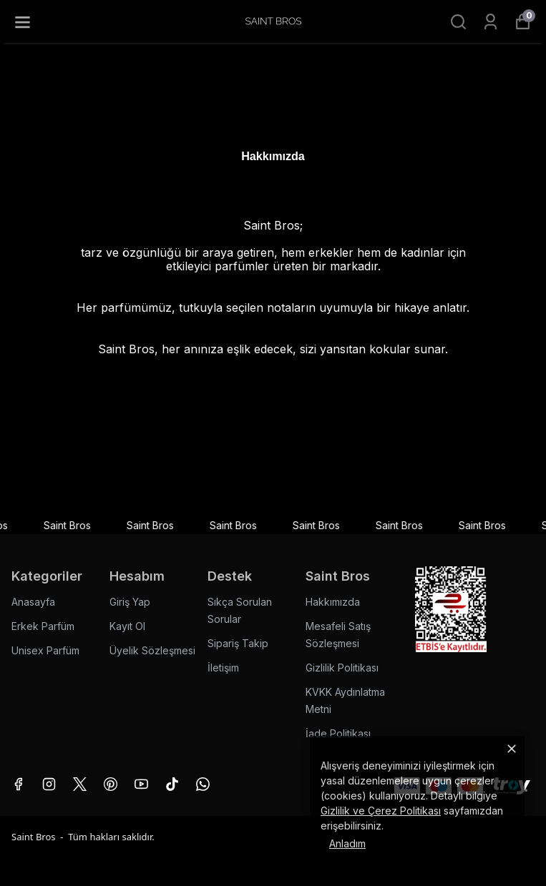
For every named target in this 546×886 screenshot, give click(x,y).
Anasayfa (33, 602)
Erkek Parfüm (42, 626)
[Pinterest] (110, 784)
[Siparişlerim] (490, 22)
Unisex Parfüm (45, 650)
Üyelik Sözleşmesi (152, 650)
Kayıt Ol (127, 626)
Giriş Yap (129, 602)
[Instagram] (49, 784)
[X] (80, 784)
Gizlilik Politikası (342, 667)
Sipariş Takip (238, 643)
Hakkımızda (333, 602)
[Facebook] (18, 784)
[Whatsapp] (203, 784)
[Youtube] (141, 784)
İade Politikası (338, 733)
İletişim (223, 667)
